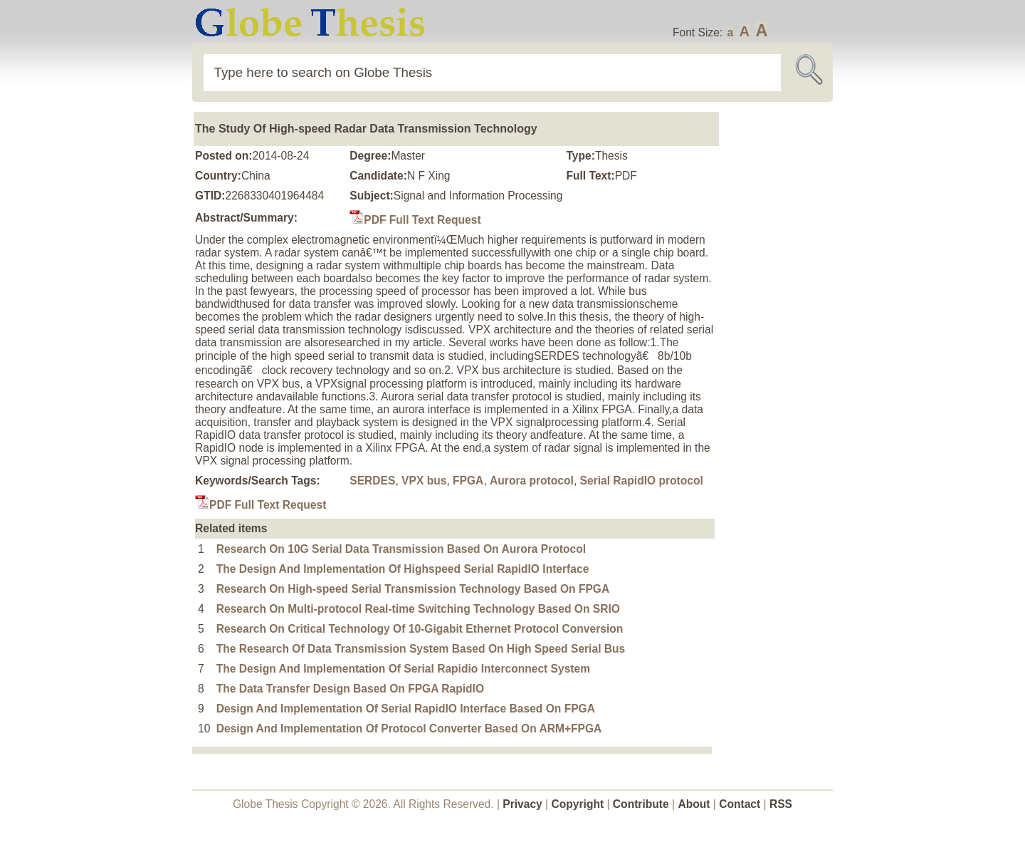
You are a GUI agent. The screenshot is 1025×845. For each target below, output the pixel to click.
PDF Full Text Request (414, 220)
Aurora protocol (532, 481)
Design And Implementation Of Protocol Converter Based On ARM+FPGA (409, 728)
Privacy (522, 804)
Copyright (578, 804)
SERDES (372, 481)
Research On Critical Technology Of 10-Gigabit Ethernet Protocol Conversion (420, 629)
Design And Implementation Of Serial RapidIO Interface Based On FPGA (405, 709)
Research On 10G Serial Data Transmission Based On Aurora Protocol (401, 549)
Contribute (641, 804)
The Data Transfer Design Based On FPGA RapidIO (350, 689)
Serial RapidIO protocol (641, 481)
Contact (741, 804)
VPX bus (423, 481)
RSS (780, 804)
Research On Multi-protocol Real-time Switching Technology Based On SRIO (418, 609)
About (694, 804)
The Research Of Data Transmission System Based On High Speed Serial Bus (421, 649)
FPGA (468, 481)
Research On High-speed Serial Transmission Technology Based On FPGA (413, 589)
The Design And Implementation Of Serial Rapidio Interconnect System (403, 669)
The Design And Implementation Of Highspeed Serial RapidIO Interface (402, 569)
